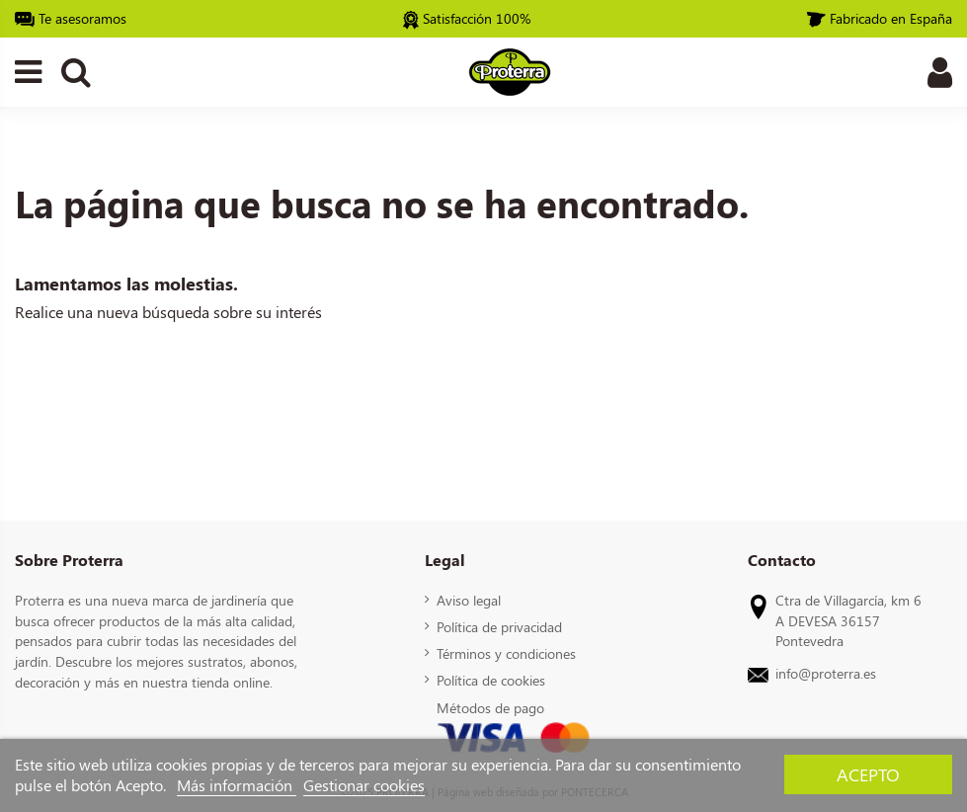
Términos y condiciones (506, 653)
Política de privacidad (499, 626)
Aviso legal (469, 599)
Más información (236, 784)
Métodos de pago (490, 707)
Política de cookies (491, 680)
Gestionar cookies (364, 784)
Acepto (868, 774)
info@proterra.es (825, 673)
